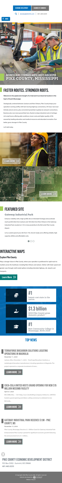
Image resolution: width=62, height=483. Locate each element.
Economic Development (21, 8)
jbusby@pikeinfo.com (27, 14)
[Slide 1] (29, 241)
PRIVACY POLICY (31, 479)
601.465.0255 (42, 14)
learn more (46, 193)
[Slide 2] (31, 241)
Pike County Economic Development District (27, 459)
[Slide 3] (33, 241)
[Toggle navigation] (6, 19)
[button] (4, 53)
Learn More (9, 161)
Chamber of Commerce (40, 8)
